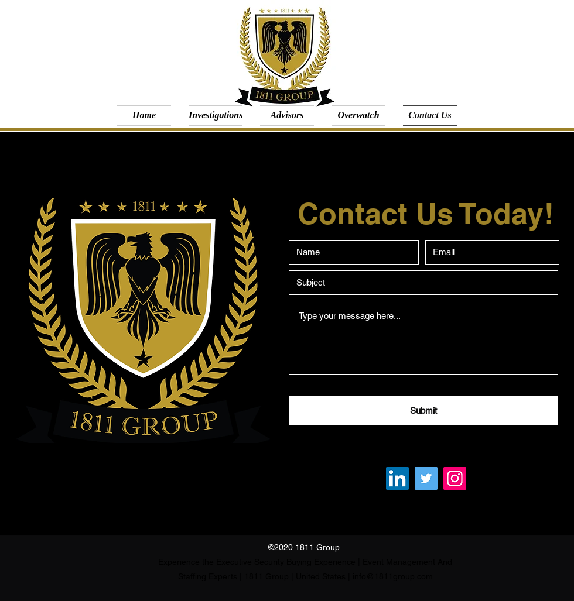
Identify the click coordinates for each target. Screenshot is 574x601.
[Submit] (423, 410)
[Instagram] (454, 478)
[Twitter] (426, 478)
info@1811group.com (393, 576)
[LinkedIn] (397, 478)
